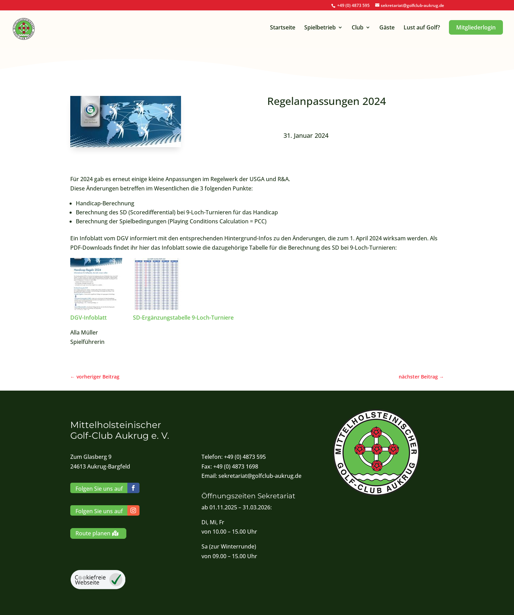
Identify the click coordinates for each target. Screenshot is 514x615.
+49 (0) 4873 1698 (235, 466)
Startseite (282, 28)
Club (357, 28)
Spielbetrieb (320, 28)
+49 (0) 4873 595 (353, 5)
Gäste (387, 28)
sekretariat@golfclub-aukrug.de (259, 476)
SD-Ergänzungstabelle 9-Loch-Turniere (183, 317)
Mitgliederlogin (476, 27)
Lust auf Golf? (422, 28)
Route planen (92, 533)
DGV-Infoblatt (89, 317)
